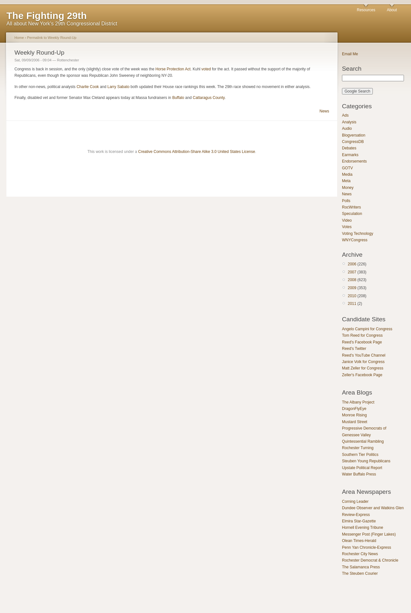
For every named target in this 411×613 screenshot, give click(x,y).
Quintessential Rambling (363, 441)
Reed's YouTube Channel (363, 355)
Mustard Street (354, 422)
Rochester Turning (357, 448)
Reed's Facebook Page (362, 342)
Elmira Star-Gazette (359, 521)
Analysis (349, 122)
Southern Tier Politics (360, 454)
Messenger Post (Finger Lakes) (369, 534)
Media (347, 174)
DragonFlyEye (354, 408)
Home (19, 38)
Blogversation (353, 135)
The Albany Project (358, 402)
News (324, 111)
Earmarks (350, 155)
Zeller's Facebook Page (362, 375)
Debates (349, 148)
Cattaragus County (208, 97)
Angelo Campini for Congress (367, 329)
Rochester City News (360, 554)
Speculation (352, 213)
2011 (352, 303)
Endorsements (354, 161)
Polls (346, 201)
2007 (352, 272)
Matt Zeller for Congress (362, 368)
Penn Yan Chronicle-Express (366, 547)
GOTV (347, 168)
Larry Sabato (119, 86)
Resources (366, 10)
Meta (346, 181)
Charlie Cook (87, 86)
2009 (352, 288)
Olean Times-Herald (359, 540)
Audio (347, 128)
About (392, 10)
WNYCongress (354, 240)
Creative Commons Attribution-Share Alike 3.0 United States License (196, 151)
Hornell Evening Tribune (362, 527)
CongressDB (353, 141)
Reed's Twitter (354, 348)
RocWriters (351, 207)
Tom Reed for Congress (362, 335)
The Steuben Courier (360, 573)
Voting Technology (357, 233)
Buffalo (178, 97)
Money (348, 187)
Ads (345, 115)
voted (206, 69)
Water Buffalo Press (359, 474)
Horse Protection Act (172, 69)
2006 (352, 264)
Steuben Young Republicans (366, 461)
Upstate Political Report (362, 468)
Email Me (350, 54)
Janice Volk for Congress (363, 362)
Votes (347, 227)
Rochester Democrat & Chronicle (370, 560)
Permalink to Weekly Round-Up (51, 38)
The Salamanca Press (361, 567)
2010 (352, 296)
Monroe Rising (354, 415)
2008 (352, 280)
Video (347, 220)
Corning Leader (355, 501)
